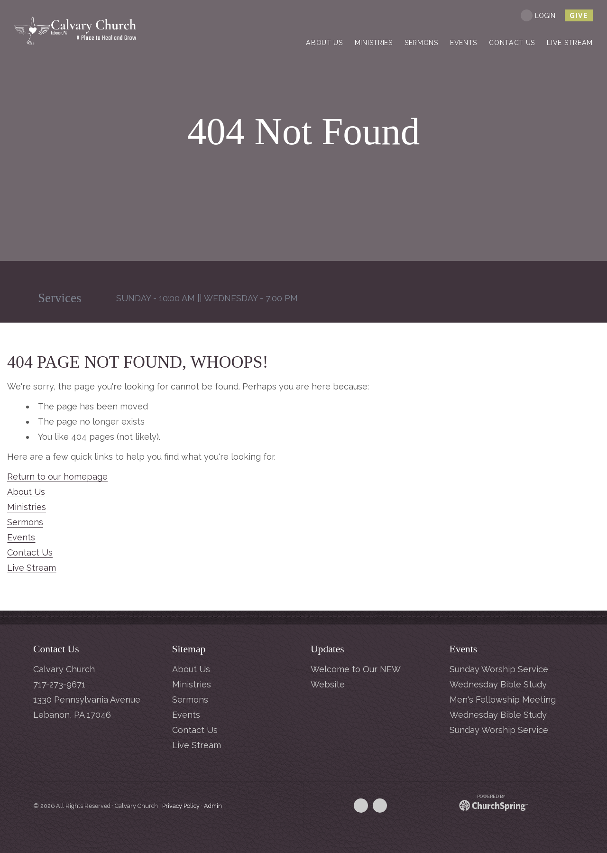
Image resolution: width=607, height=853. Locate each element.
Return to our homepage (57, 477)
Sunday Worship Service (499, 669)
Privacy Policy (181, 805)
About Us (26, 492)
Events (21, 537)
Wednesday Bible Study (498, 684)
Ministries (26, 507)
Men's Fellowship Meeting (503, 700)
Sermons (25, 522)
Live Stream (31, 568)
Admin (213, 805)
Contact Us (30, 552)
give (579, 15)
